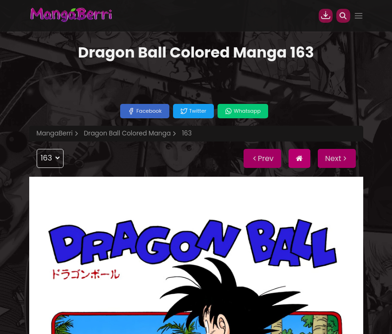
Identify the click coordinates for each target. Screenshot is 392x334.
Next (337, 158)
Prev (262, 158)
